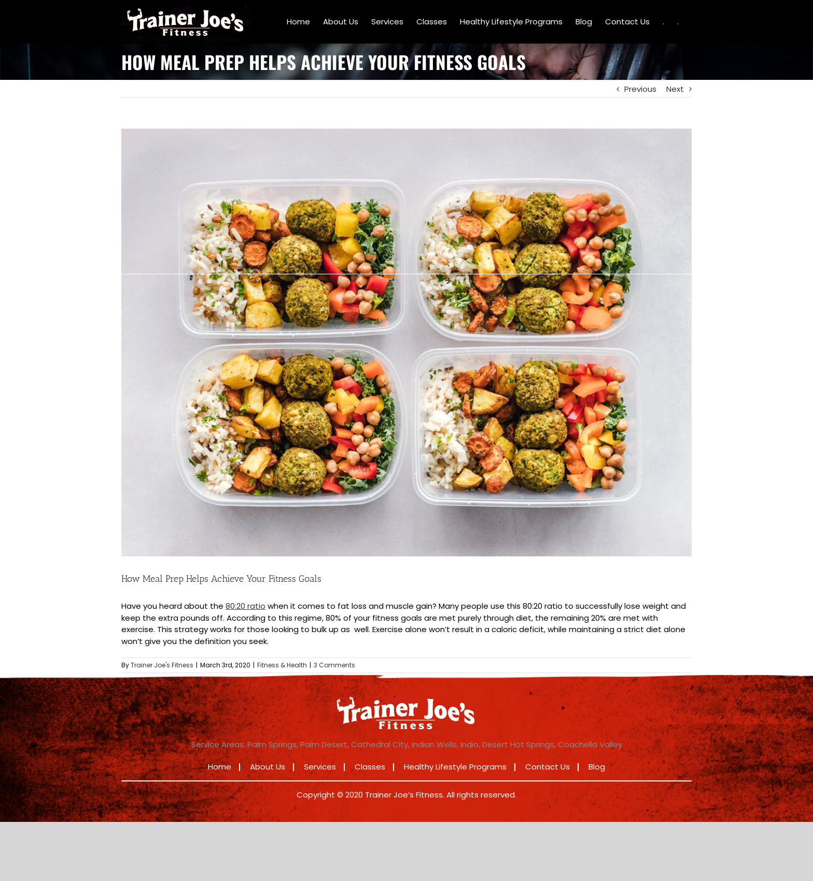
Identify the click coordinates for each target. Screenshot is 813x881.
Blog (596, 766)
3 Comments (334, 665)
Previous (640, 88)
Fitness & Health (282, 665)
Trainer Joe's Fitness (162, 665)
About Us (267, 766)
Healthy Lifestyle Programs (455, 766)
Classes (370, 766)
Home (219, 766)
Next (675, 88)
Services (320, 766)
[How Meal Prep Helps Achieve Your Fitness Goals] (406, 342)
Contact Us (547, 766)
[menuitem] (298, 22)
